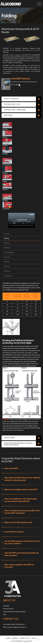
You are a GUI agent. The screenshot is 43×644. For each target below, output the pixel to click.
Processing (8, 115)
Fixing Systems (9, 438)
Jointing (7, 266)
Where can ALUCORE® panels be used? (18, 522)
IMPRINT (15, 638)
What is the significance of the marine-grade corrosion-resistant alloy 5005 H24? (20, 500)
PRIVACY (34, 638)
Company (6, 606)
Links (4, 614)
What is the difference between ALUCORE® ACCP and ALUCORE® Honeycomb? (22, 512)
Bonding (7, 271)
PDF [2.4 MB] (14, 85)
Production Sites (8, 609)
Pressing (7, 257)
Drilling (6, 262)
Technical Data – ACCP (12, 104)
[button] (38, 639)
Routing (7, 243)
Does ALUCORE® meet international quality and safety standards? (21, 554)
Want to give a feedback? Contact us (14, 627)
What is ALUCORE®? (11, 468)
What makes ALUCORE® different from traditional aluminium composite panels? (22, 479)
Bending (7, 248)
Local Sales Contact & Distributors (14, 624)
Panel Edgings (9, 252)
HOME (8, 638)
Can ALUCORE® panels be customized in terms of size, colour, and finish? (22, 542)
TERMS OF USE (24, 638)
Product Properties (11, 99)
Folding (6, 238)
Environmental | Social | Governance (14, 611)
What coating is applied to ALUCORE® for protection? (19, 566)
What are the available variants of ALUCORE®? (21, 490)
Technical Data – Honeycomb (14, 110)
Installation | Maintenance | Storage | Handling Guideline (18, 444)
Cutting (7, 234)
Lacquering (8, 276)
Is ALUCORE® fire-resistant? (14, 532)
